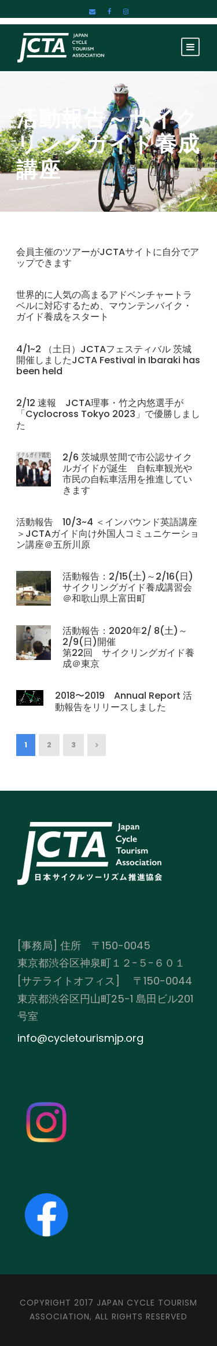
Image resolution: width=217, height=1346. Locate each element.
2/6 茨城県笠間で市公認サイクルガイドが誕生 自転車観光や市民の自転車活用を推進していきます (127, 474)
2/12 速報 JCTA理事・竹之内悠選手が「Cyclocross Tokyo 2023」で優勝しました (108, 414)
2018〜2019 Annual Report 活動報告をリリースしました (123, 701)
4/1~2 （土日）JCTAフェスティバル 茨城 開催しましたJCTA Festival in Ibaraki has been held (108, 360)
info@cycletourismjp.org (80, 1038)
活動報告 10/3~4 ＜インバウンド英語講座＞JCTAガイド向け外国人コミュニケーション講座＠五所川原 (107, 533)
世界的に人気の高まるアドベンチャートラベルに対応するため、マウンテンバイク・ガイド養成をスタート (104, 305)
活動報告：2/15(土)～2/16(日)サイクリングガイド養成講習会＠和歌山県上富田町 (127, 587)
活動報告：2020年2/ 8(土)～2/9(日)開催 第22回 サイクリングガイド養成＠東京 (128, 647)
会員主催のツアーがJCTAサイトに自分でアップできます (107, 257)
